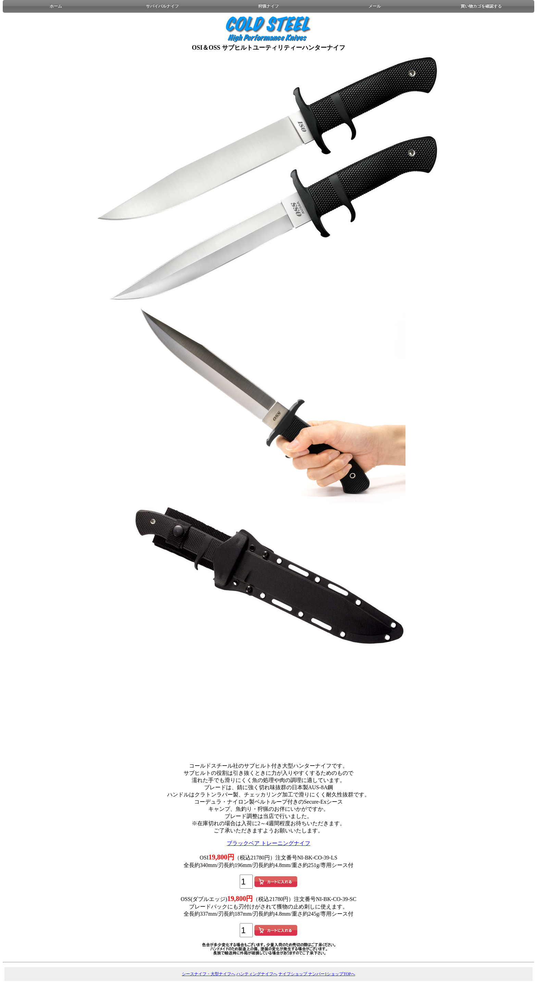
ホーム (56, 6)
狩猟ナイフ (268, 6)
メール (375, 6)
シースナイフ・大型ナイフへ (208, 974)
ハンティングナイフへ (256, 974)
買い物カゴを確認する (481, 6)
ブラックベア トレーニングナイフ (268, 843)
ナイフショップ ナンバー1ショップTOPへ (316, 974)
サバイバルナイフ (162, 6)
